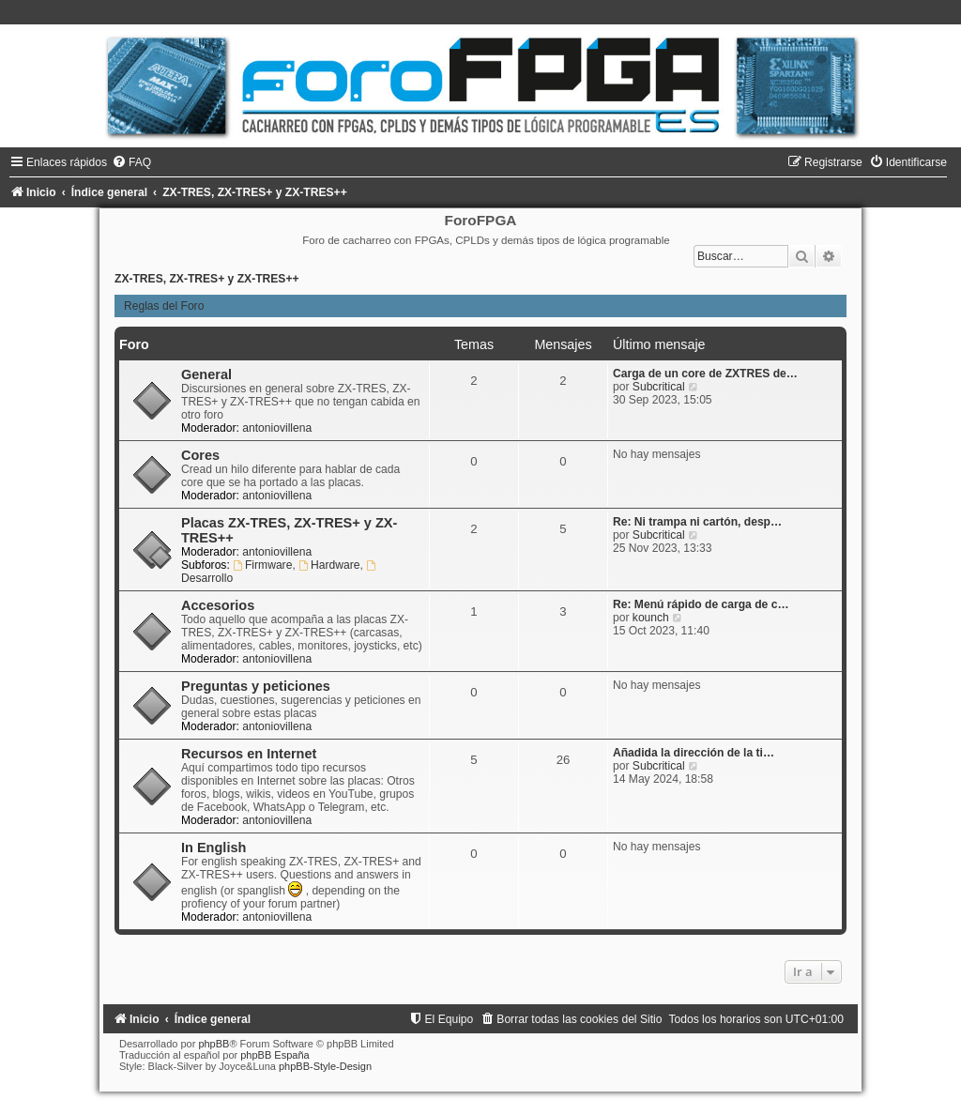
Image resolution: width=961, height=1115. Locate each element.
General (206, 374)
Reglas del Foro (164, 306)
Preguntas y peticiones (255, 686)
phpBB (213, 1043)
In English (213, 847)
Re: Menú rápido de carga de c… (701, 604)
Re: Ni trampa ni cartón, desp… (697, 521)
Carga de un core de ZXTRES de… (705, 373)
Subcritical (659, 386)
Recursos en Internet (248, 753)
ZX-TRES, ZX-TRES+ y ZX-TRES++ (206, 278)
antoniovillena (277, 428)
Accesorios (217, 605)
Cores (200, 455)
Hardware (328, 565)
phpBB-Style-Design (325, 1066)
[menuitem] (131, 162)
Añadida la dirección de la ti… (693, 752)
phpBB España (274, 1055)
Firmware (262, 565)
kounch (651, 617)
